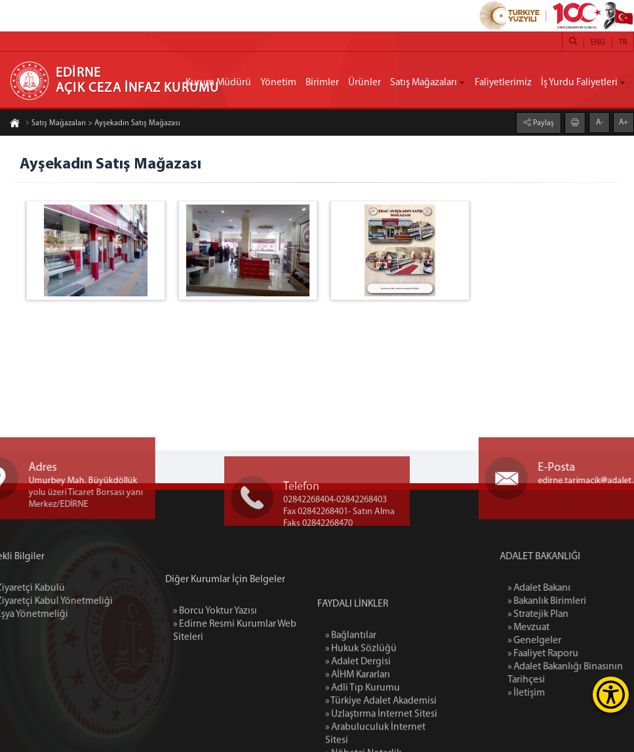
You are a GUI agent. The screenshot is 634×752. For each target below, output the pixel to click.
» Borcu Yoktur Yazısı (215, 639)
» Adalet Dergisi (358, 720)
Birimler (322, 82)
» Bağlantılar (350, 693)
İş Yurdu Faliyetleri (579, 82)
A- (599, 122)
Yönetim (278, 82)
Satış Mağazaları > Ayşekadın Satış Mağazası (102, 124)
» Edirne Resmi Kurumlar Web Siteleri (234, 659)
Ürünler (364, 82)
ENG (598, 43)
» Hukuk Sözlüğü (361, 707)
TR (623, 43)
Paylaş (542, 123)
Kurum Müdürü (218, 82)
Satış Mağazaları (423, 82)
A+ (623, 122)
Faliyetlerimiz (503, 82)
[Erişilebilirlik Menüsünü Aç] (611, 695)
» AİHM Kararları (357, 733)
